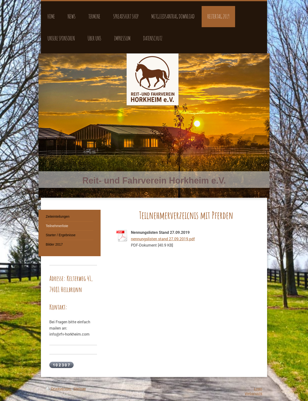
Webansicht (253, 393)
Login (258, 389)
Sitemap (79, 389)
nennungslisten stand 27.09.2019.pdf (163, 238)
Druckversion (58, 389)
